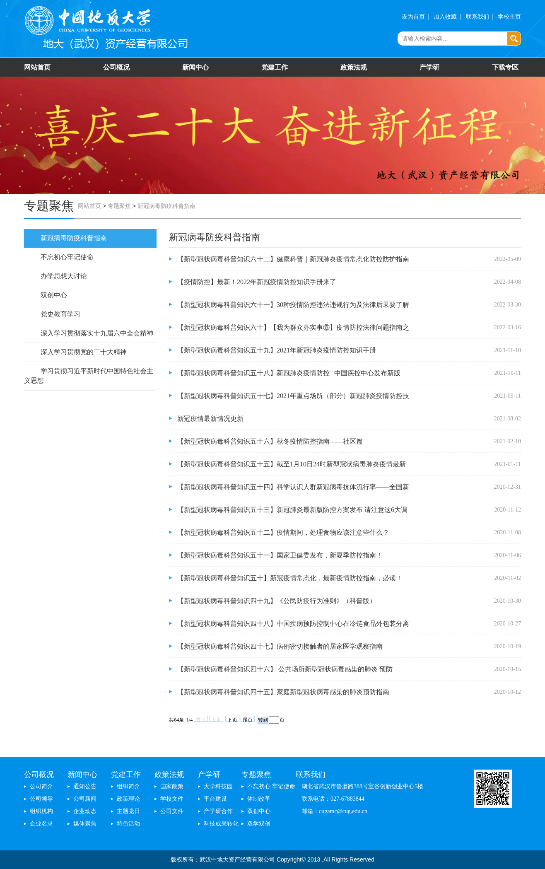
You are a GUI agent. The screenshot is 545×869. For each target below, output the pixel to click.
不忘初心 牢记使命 (271, 786)
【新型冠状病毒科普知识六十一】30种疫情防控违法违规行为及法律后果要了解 (293, 304)
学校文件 (171, 799)
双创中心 (54, 295)
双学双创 (258, 824)
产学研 (429, 67)
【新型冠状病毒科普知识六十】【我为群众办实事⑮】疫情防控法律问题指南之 (293, 327)
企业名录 (41, 824)
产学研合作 (218, 811)
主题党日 (128, 811)
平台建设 (215, 799)
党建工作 (274, 67)
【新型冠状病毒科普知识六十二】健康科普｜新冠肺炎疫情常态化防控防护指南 (293, 259)
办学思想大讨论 (64, 276)
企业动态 (84, 811)
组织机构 (41, 811)
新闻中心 (195, 67)
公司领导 (41, 799)
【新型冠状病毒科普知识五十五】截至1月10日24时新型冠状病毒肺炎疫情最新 (291, 464)
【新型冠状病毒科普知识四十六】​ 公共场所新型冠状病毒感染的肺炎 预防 (285, 669)
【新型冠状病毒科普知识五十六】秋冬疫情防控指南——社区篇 (270, 441)
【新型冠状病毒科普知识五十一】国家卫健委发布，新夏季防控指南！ (280, 555)
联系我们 (477, 17)
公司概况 (116, 67)
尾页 (248, 719)
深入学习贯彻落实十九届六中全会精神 (97, 333)
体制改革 (258, 799)
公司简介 (41, 786)
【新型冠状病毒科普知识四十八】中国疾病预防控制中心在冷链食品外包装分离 (293, 623)
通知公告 (84, 786)
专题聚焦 (119, 206)
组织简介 (128, 786)
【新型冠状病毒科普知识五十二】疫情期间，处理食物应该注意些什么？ (283, 532)
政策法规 (353, 67)
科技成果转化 (221, 824)
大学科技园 (218, 786)
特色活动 (128, 824)
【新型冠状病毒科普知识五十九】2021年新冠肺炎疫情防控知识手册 (276, 350)
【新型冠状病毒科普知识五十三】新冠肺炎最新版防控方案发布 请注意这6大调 (292, 509)
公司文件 (171, 811)
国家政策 (171, 786)
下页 (232, 719)
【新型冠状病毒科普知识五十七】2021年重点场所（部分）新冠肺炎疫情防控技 (293, 395)
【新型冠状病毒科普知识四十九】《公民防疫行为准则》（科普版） (276, 600)
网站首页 (37, 67)
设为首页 (413, 17)
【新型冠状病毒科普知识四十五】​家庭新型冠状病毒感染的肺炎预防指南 (283, 691)
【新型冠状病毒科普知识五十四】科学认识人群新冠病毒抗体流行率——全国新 (293, 486)
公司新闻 (84, 799)
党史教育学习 (60, 314)
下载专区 (505, 67)
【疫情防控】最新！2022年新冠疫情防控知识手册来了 (256, 281)
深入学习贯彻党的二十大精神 (84, 351)
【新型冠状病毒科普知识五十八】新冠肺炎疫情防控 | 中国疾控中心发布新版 (288, 373)
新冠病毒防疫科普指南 (166, 206)
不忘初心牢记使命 (67, 257)
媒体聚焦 (84, 824)
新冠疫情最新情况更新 (210, 418)
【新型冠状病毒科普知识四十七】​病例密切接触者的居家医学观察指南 (280, 646)
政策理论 (128, 799)
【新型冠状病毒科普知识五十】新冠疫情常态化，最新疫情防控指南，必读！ (290, 578)
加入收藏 (445, 17)
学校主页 (509, 17)
